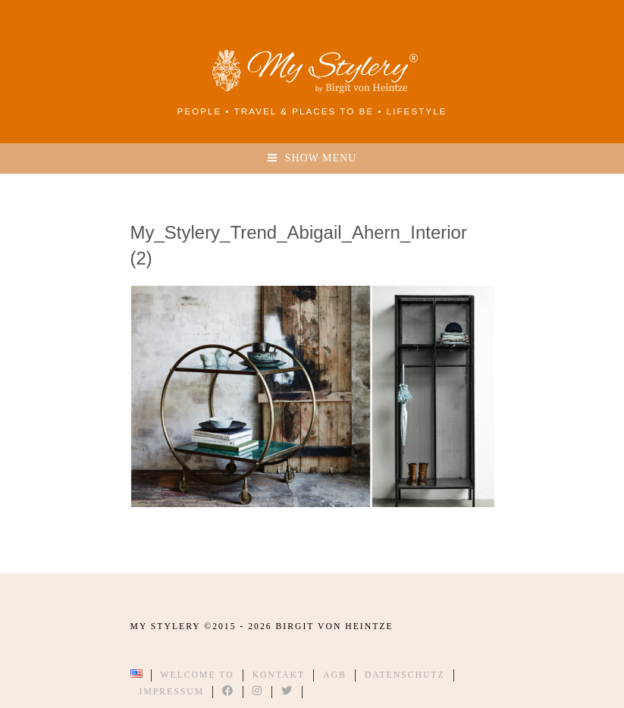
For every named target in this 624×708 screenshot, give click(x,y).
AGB (334, 675)
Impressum (172, 692)
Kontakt (279, 675)
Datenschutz (405, 675)
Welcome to (197, 675)
